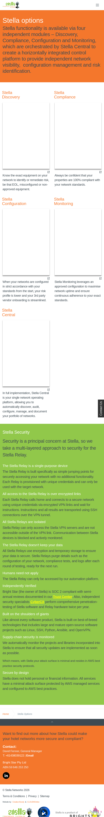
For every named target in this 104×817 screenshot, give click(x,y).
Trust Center (62, 597)
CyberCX (37, 602)
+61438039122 (15, 755)
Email (30, 755)
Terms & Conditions (14, 796)
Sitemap (45, 796)
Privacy (32, 796)
